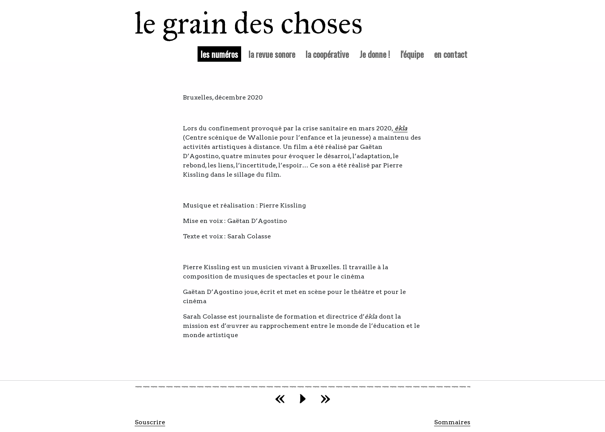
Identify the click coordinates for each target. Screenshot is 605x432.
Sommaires (452, 422)
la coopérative (327, 53)
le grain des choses (239, 23)
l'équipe (412, 53)
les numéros (221, 53)
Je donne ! (375, 53)
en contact (450, 53)
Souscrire (150, 422)
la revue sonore (271, 53)
